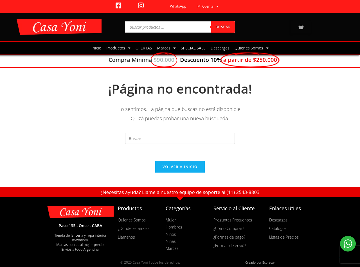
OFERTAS (144, 48)
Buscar (223, 26)
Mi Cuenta (208, 6)
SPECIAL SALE (193, 48)
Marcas (166, 48)
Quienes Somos (252, 48)
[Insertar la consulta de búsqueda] (180, 138)
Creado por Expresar (260, 262)
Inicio (96, 48)
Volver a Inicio (180, 166)
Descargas (220, 48)
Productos (118, 48)
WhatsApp (178, 6)
